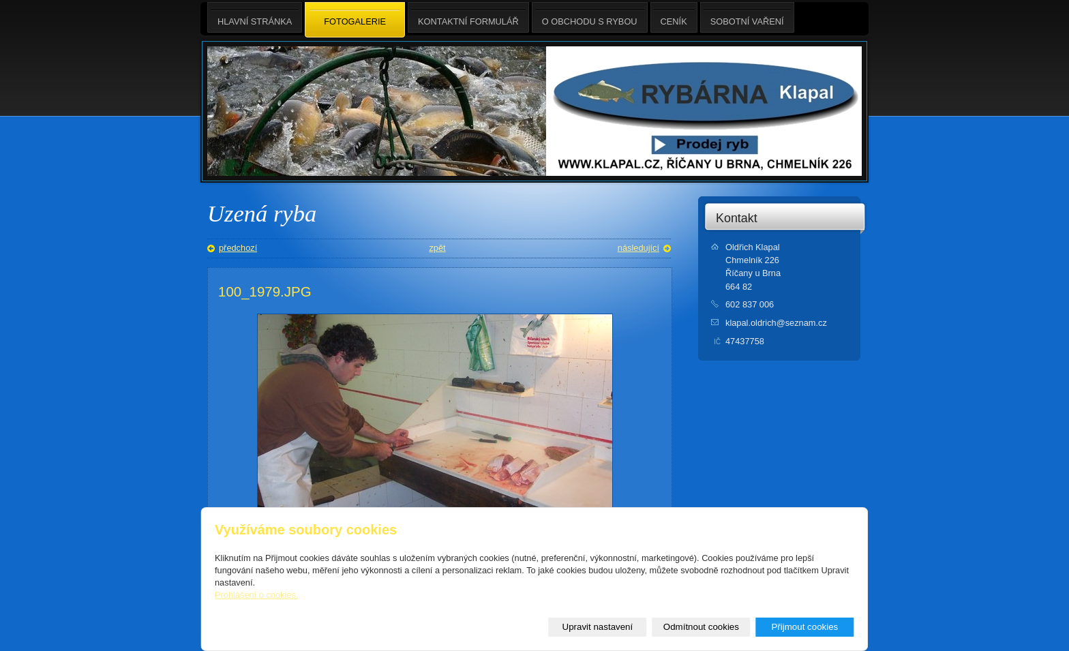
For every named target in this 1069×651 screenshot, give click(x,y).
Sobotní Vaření (747, 17)
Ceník (673, 17)
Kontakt (736, 218)
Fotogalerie (355, 20)
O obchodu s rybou (590, 17)
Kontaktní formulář (468, 17)
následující (638, 248)
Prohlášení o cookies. (256, 595)
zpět (437, 248)
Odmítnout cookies (701, 627)
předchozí (238, 248)
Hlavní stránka (254, 17)
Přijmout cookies (804, 627)
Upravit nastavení (597, 627)
